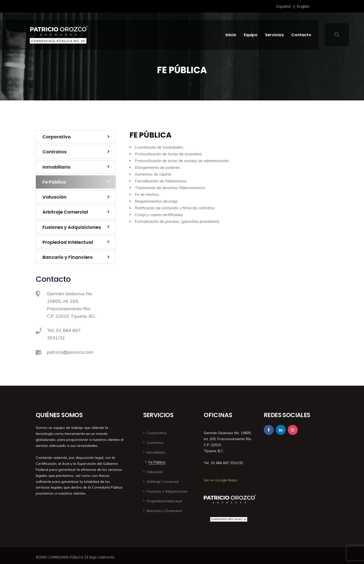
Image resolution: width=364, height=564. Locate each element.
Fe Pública (54, 182)
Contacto (301, 35)
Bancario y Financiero (67, 257)
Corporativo (56, 137)
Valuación (54, 197)
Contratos (54, 152)
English (303, 6)
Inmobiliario (56, 167)
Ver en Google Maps (220, 480)
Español (283, 6)
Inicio (231, 35)
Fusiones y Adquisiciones (71, 227)
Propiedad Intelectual (67, 242)
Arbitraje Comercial (65, 212)
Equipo (251, 35)
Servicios (274, 35)
